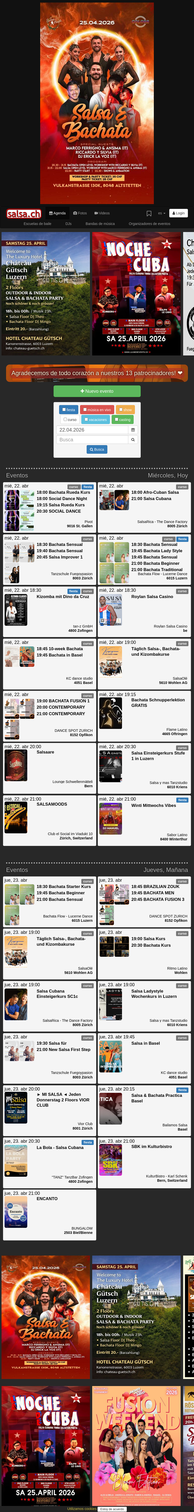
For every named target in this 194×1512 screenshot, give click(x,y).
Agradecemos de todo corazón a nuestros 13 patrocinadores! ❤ (97, 373)
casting (122, 420)
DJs (68, 224)
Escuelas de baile (38, 224)
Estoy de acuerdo (112, 1509)
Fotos (80, 213)
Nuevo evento (97, 391)
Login (179, 213)
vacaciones (96, 420)
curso (70, 420)
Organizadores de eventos (149, 224)
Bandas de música (100, 224)
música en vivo (97, 410)
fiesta (68, 410)
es (161, 213)
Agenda (57, 213)
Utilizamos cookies (82, 1509)
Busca (97, 449)
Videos (102, 213)
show (125, 410)
